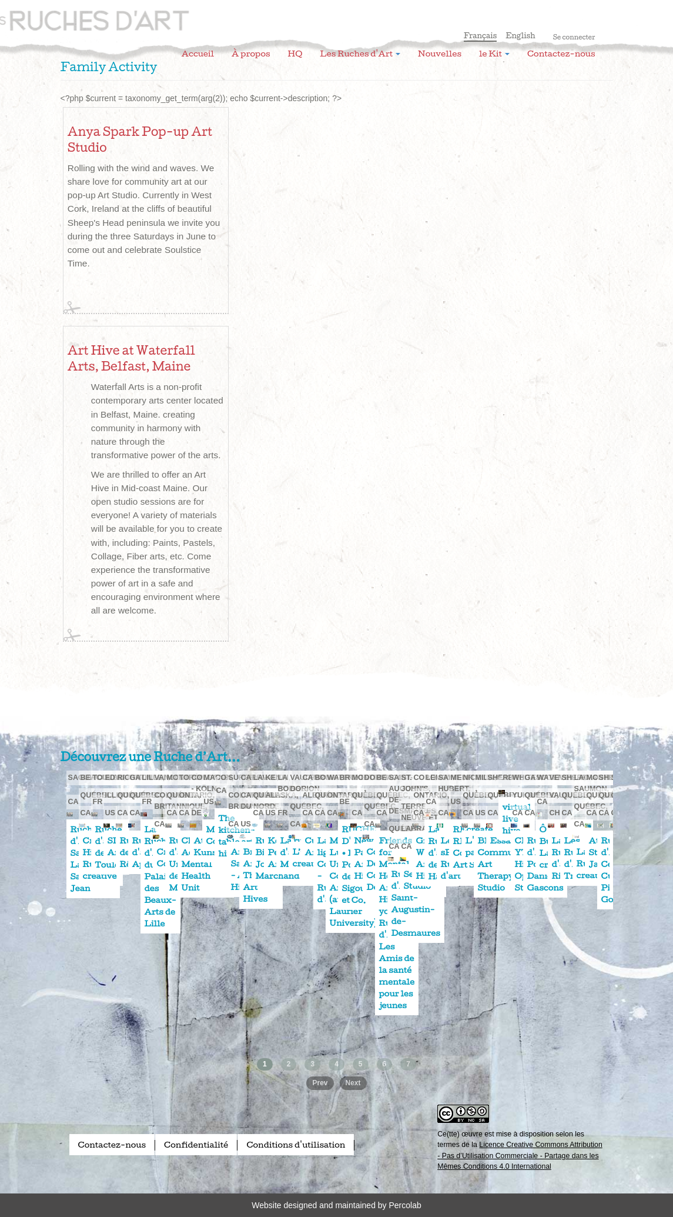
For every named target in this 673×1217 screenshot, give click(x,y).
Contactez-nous (561, 53)
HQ (295, 53)
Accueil (198, 53)
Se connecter (574, 37)
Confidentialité (196, 1144)
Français (480, 35)
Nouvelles (439, 53)
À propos (251, 53)
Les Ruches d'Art (140, 14)
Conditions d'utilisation (295, 1144)
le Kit (494, 53)
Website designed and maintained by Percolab (336, 1205)
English (520, 35)
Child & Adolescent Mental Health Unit (206, 864)
